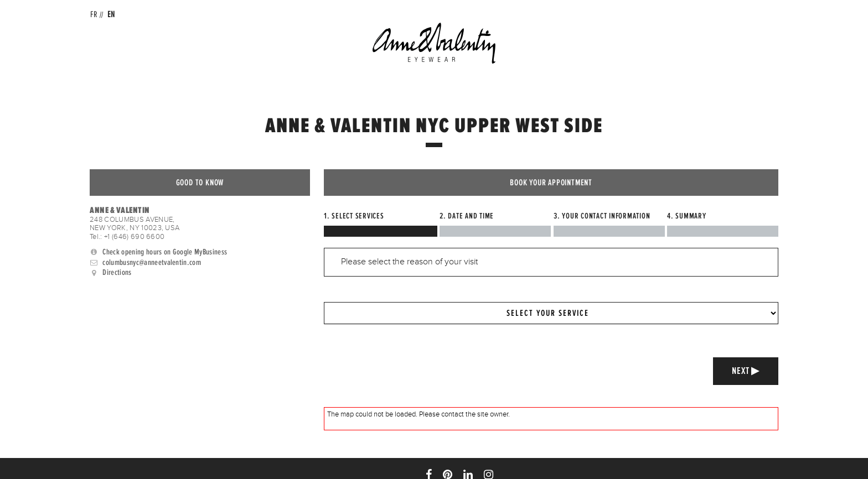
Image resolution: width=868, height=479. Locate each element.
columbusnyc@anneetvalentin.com (151, 262)
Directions (116, 273)
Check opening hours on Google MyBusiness (164, 252)
